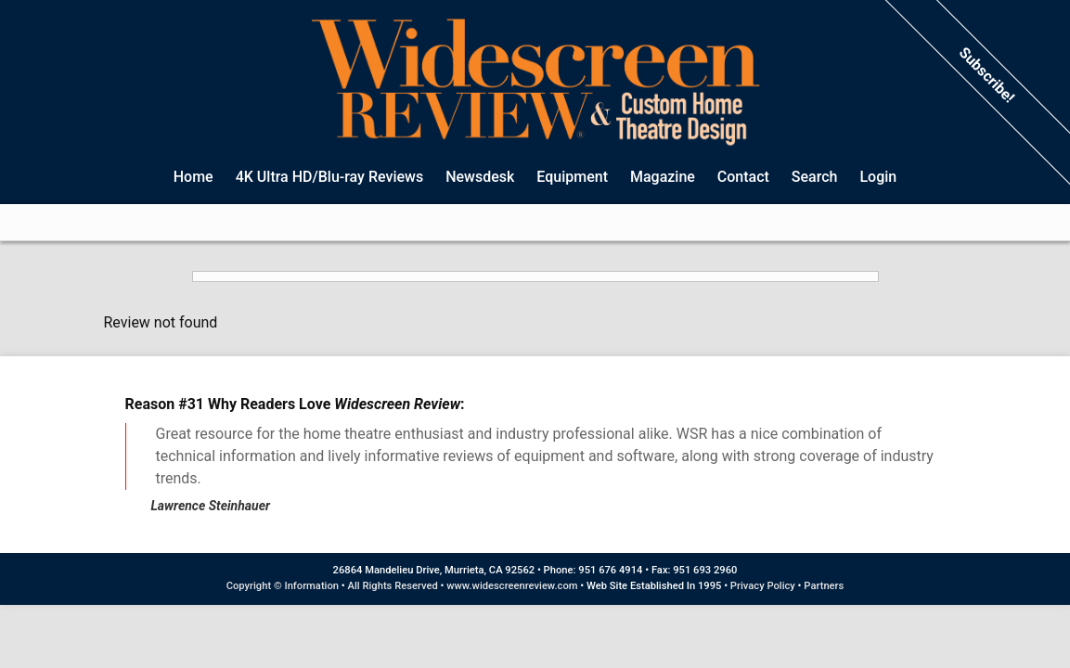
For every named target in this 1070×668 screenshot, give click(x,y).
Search (815, 177)
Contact (743, 177)
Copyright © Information (282, 586)
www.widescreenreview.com (511, 586)
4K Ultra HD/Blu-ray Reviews (330, 177)
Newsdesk (479, 177)
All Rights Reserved (393, 586)
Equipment (572, 177)
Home (193, 177)
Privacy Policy (762, 586)
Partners (824, 586)
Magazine (662, 177)
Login (877, 177)
